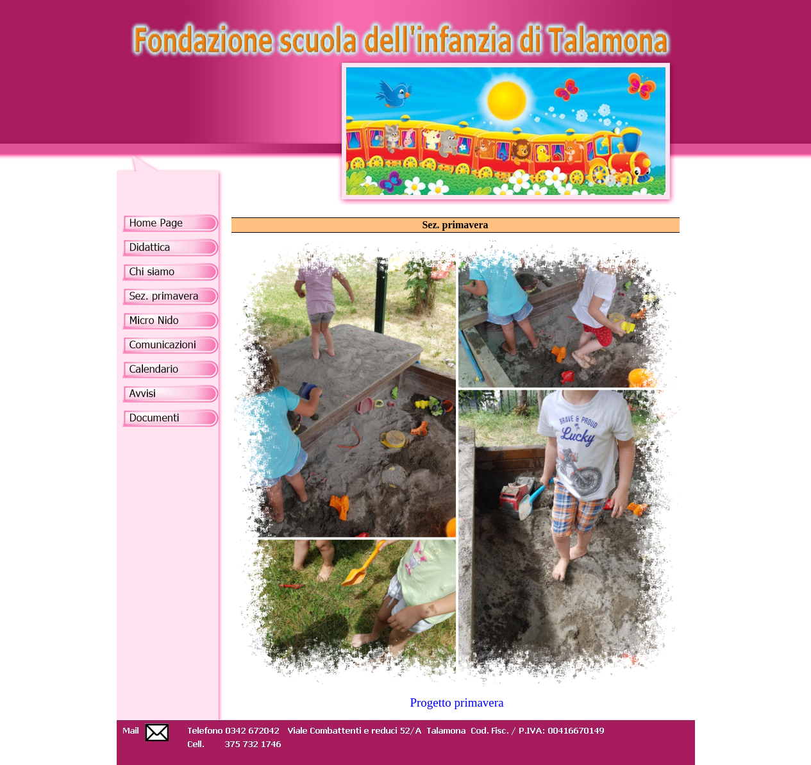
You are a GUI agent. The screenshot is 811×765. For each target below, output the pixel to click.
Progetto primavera (456, 702)
